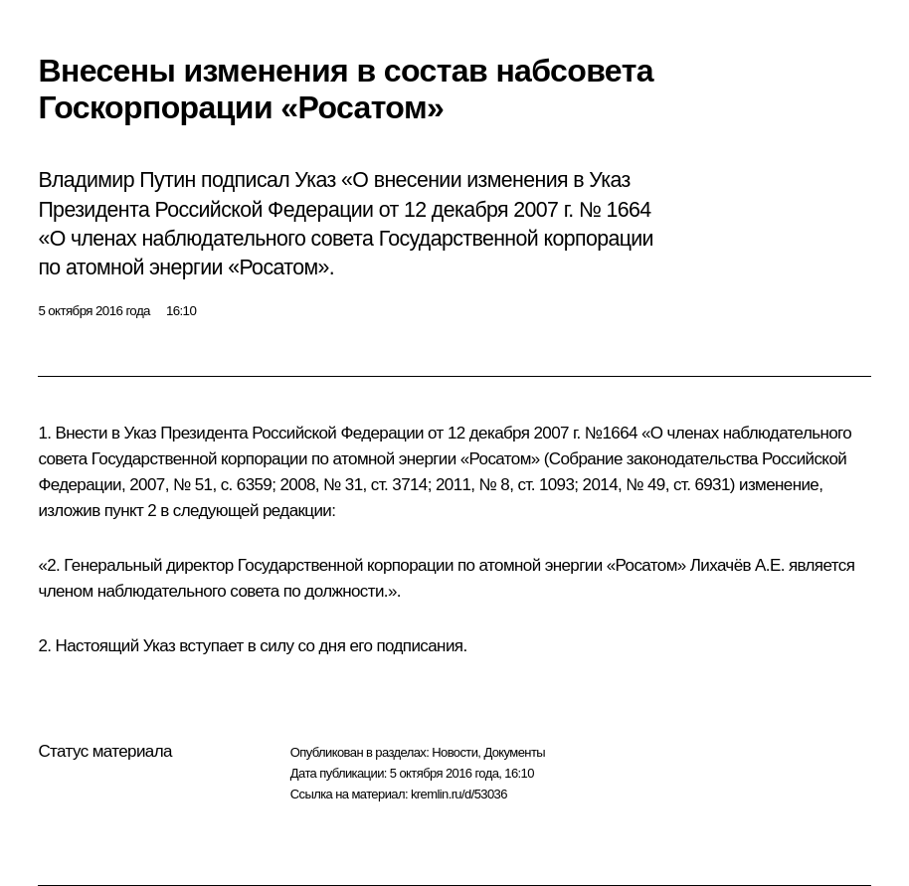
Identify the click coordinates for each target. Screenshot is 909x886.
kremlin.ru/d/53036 (459, 794)
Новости (454, 752)
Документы (514, 752)
